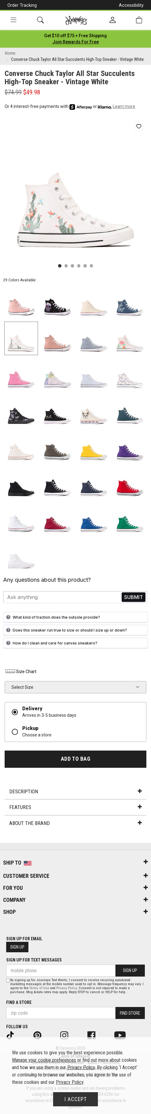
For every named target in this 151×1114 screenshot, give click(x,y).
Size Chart (20, 671)
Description (75, 791)
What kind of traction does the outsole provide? (52, 617)
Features (75, 807)
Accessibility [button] (131, 5)
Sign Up (17, 947)
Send (133, 597)
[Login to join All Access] (75, 36)
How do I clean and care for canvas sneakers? (51, 643)
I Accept (76, 1099)
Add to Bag (75, 759)
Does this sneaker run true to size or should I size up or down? (66, 630)
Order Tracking (22, 5)
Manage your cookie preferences (44, 1060)
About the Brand (75, 823)
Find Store (130, 1013)
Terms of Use (39, 988)
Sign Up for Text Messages (34, 959)
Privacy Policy (66, 988)
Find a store (18, 1002)
